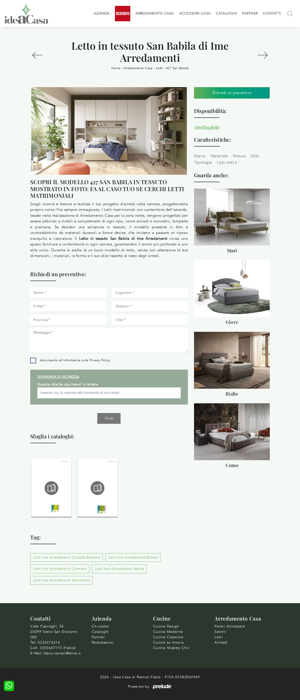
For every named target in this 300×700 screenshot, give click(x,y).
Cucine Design (166, 626)
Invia (109, 418)
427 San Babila (177, 68)
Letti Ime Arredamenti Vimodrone (61, 580)
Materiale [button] (219, 156)
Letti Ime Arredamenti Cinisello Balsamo (66, 557)
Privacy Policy (100, 360)
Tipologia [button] (203, 162)
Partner (250, 13)
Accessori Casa (195, 13)
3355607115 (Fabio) (58, 647)
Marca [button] (199, 156)
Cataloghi (226, 13)
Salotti (220, 631)
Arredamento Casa (154, 13)
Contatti (272, 13)
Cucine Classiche (168, 637)
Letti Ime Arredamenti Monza (119, 568)
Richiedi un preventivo (232, 92)
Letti (159, 68)
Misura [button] (239, 156)
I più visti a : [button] (228, 162)
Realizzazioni (103, 642)
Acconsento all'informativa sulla (75, 360)
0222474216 (49, 642)
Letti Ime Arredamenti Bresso (133, 557)
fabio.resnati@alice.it (62, 653)
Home (116, 68)
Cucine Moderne (168, 631)
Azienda (102, 13)
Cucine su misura (168, 642)
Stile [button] (255, 156)
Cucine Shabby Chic (171, 647)
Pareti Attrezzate (230, 626)
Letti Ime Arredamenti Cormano (60, 568)
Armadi (221, 642)
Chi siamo (100, 626)
